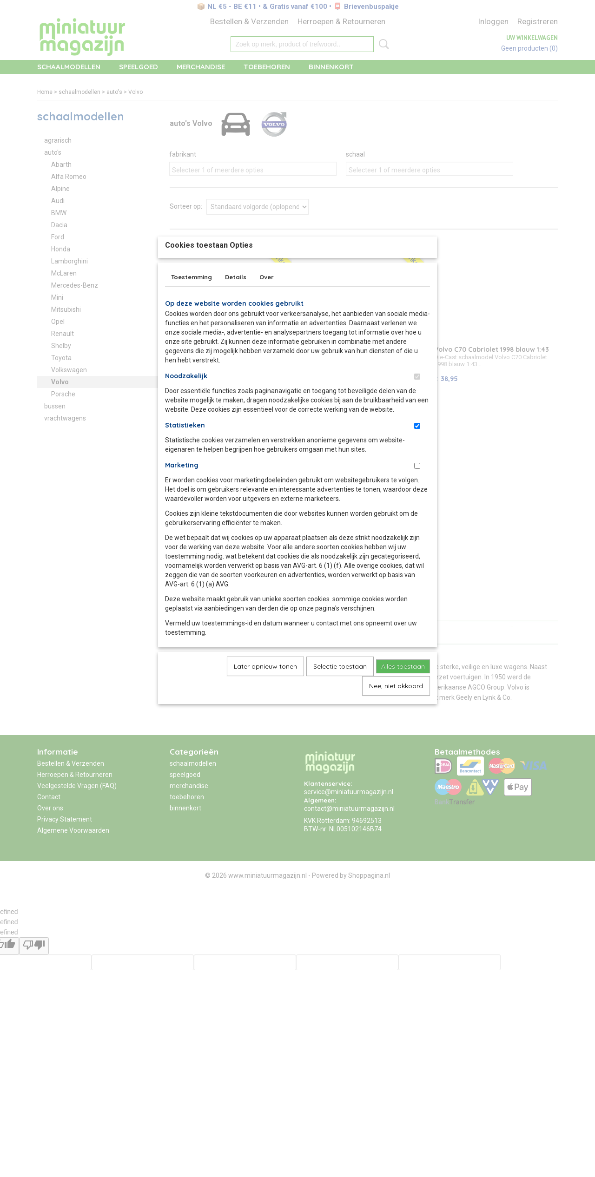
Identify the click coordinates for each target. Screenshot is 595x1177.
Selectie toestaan (340, 688)
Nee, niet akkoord (396, 707)
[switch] (417, 398)
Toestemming (191, 298)
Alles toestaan (403, 688)
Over (266, 298)
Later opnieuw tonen (265, 688)
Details (235, 298)
